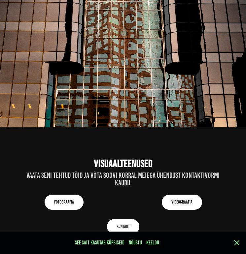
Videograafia (182, 202)
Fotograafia (64, 202)
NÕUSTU (135, 242)
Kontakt (123, 226)
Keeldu (152, 242)
